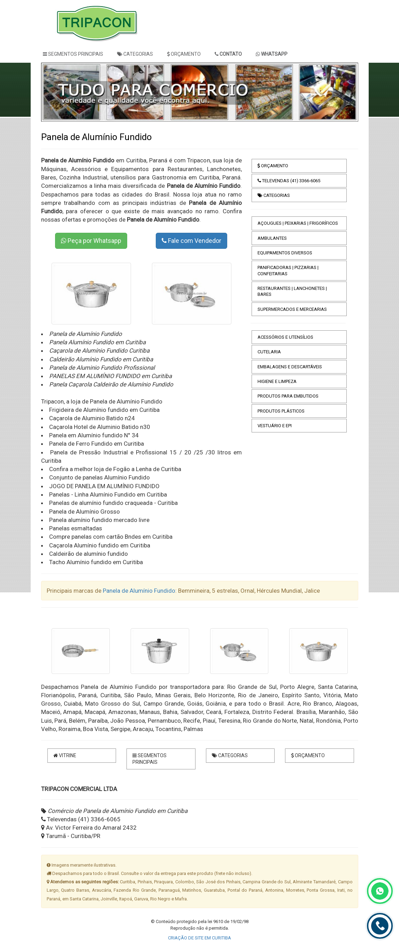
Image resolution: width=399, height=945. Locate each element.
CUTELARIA (269, 351)
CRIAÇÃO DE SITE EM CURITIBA (199, 937)
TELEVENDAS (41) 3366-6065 (289, 180)
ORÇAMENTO (184, 54)
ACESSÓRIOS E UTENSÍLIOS (285, 337)
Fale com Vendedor (191, 240)
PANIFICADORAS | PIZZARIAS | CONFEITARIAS (288, 270)
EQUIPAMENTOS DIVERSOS (285, 252)
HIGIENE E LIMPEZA (277, 381)
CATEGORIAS (135, 54)
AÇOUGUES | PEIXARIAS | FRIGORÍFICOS (298, 223)
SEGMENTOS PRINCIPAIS (73, 54)
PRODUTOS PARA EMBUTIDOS (288, 396)
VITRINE (64, 755)
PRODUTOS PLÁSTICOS (281, 411)
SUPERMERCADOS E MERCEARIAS (292, 309)
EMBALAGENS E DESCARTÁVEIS (290, 366)
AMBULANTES (272, 238)
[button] (54, 92)
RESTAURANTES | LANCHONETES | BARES (292, 291)
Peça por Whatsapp (91, 240)
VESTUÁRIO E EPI (275, 425)
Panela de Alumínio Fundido (139, 590)
